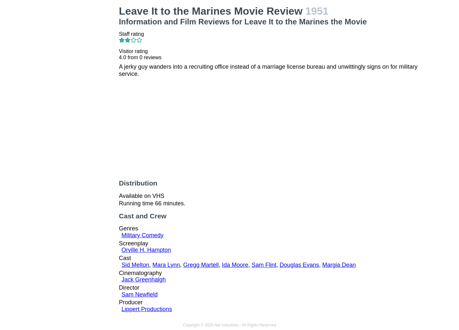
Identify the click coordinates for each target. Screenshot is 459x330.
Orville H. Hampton (146, 250)
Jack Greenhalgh (143, 279)
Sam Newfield (139, 294)
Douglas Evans (299, 265)
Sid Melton (135, 265)
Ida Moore (235, 265)
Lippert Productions (146, 309)
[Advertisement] (80, 102)
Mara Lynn (166, 265)
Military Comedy (142, 235)
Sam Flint (264, 265)
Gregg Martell (201, 265)
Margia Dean (339, 265)
